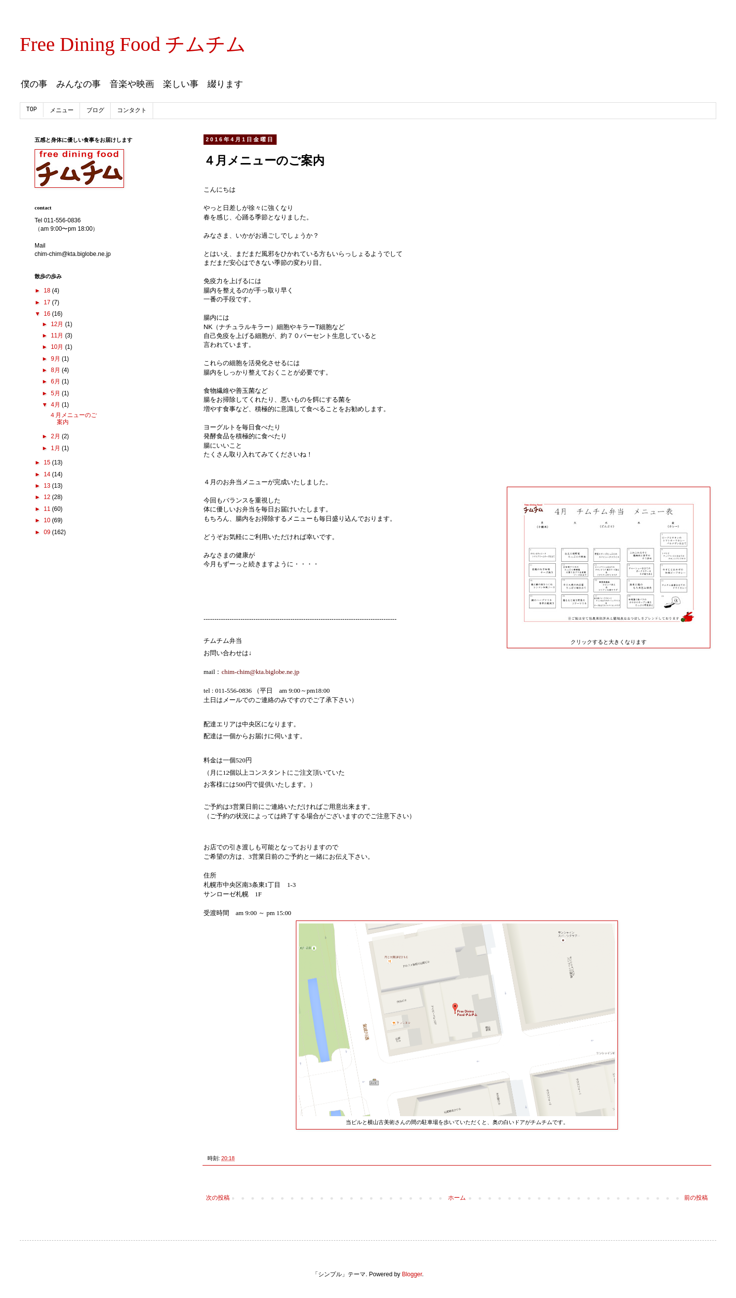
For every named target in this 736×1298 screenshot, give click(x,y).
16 (48, 313)
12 (48, 497)
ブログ (95, 110)
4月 (56, 404)
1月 (56, 448)
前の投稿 (696, 1197)
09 (48, 532)
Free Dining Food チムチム (133, 44)
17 (48, 302)
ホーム (457, 1197)
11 (48, 508)
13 (48, 485)
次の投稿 (218, 1197)
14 (48, 474)
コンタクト (132, 110)
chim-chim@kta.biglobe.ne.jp (260, 671)
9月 (56, 358)
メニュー (62, 110)
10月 (58, 346)
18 (48, 290)
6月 (56, 381)
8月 (56, 370)
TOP (31, 109)
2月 (56, 436)
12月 (58, 324)
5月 (56, 393)
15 (48, 462)
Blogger (412, 1274)
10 (48, 520)
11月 (58, 335)
